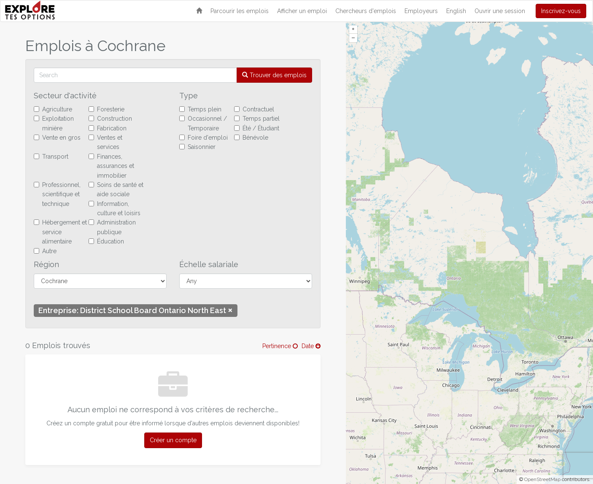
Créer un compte (173, 440)
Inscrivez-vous (561, 11)
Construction (110, 118)
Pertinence (280, 346)
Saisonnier (197, 146)
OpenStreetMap (542, 479)
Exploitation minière (54, 123)
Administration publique (112, 227)
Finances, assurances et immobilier (111, 166)
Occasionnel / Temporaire (203, 123)
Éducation (106, 241)
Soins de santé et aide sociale (116, 189)
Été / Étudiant (256, 128)
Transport (51, 156)
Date (311, 346)
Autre (45, 251)
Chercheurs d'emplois (365, 11)
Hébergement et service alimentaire (60, 232)
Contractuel (254, 109)
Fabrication (108, 128)
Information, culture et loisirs (114, 208)
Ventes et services (105, 142)
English (456, 11)
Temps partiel (257, 118)
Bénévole (251, 137)
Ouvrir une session (499, 11)
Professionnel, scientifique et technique (57, 194)
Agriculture (53, 109)
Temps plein (200, 109)
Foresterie (106, 109)
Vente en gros (57, 137)
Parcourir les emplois (239, 11)
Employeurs (421, 11)
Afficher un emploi (302, 11)
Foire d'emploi (203, 137)
